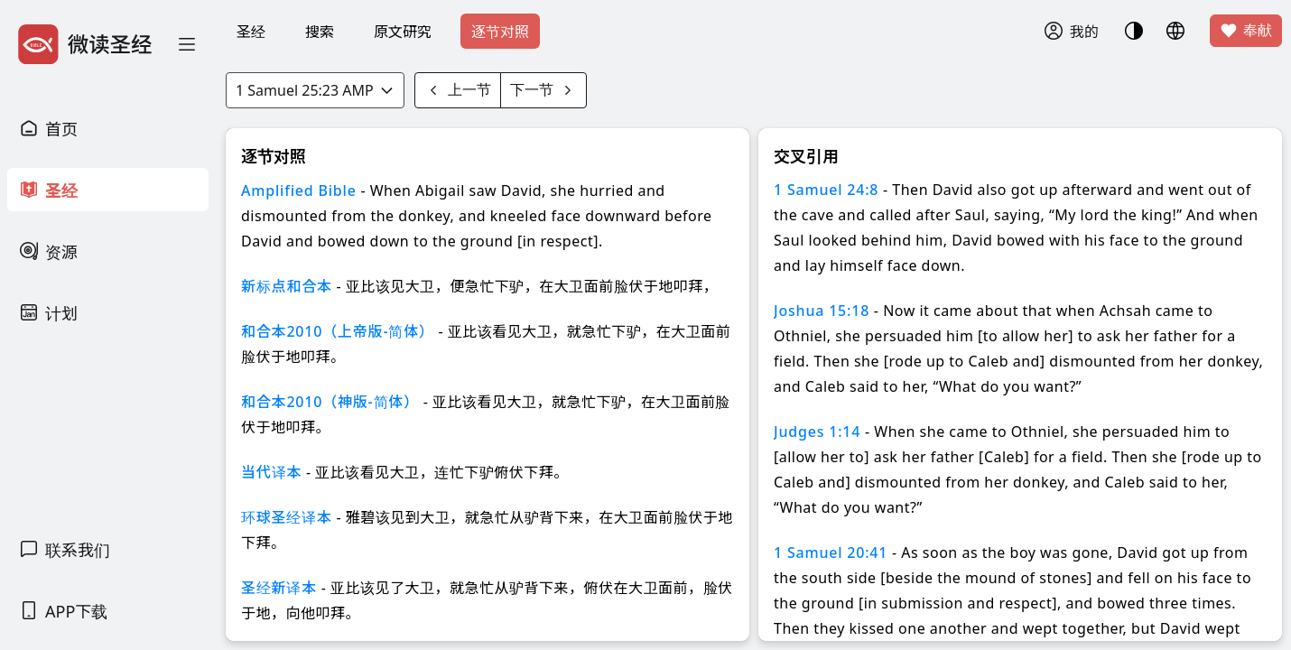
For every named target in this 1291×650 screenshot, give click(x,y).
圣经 (251, 32)
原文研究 (403, 32)
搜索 (319, 32)
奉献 (1246, 31)
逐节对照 (500, 32)
